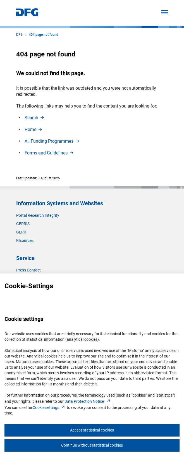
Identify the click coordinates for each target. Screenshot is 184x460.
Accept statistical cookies (92, 430)
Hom (34, 129)
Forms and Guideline (49, 153)
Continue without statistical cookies (92, 445)
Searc (35, 117)
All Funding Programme (52, 141)
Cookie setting (49, 407)
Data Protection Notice (87, 401)
